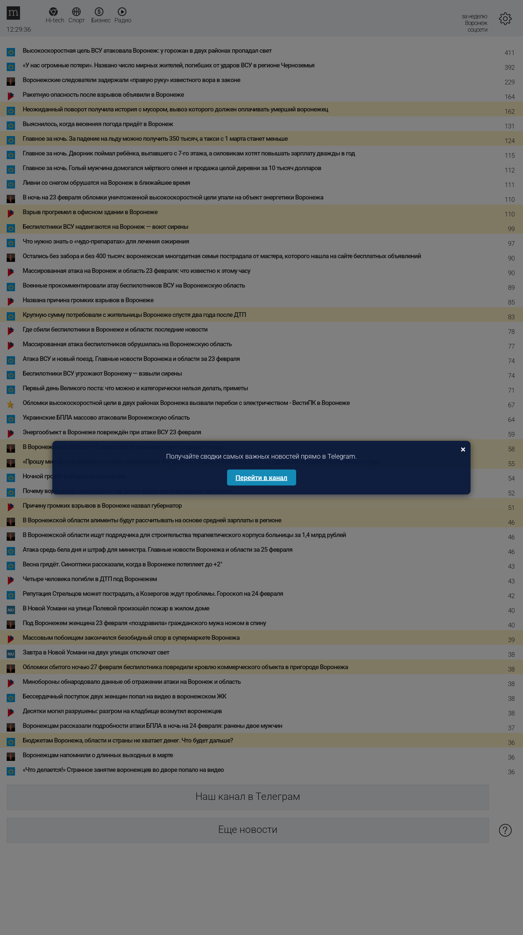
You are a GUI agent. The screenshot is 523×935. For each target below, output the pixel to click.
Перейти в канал (261, 477)
